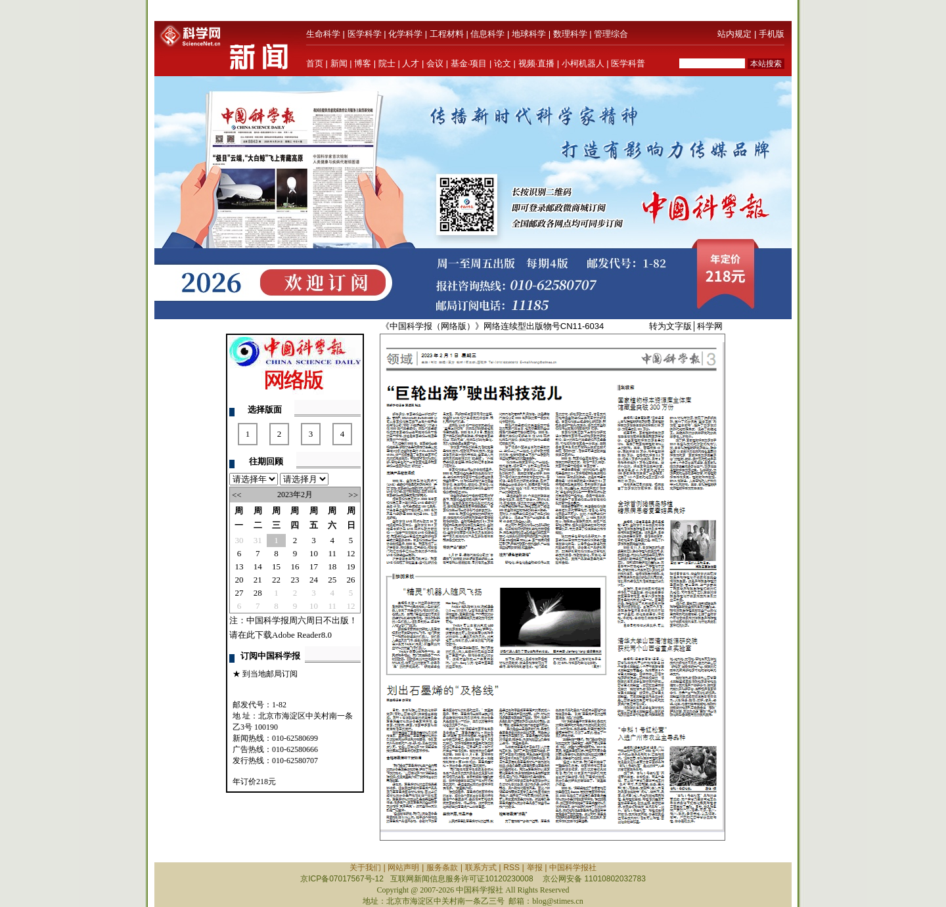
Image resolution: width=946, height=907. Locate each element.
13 (239, 566)
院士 (386, 63)
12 (351, 553)
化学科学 (405, 34)
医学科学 (365, 34)
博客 (362, 63)
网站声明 (403, 867)
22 (276, 580)
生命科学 (323, 34)
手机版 (771, 34)
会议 (434, 63)
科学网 (710, 326)
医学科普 (628, 63)
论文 (502, 63)
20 (239, 580)
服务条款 (442, 867)
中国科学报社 (573, 867)
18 (332, 566)
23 (294, 580)
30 (239, 540)
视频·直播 (536, 63)
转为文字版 (670, 326)
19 (351, 566)
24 (313, 580)
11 (332, 553)
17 (313, 566)
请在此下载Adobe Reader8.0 (280, 635)
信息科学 (487, 34)
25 (332, 580)
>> (353, 495)
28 (258, 593)
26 (351, 580)
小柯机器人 (583, 63)
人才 (410, 63)
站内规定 (734, 34)
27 (239, 593)
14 (258, 566)
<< (237, 495)
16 (294, 566)
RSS (511, 867)
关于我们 (365, 867)
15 (276, 566)
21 (258, 580)
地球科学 (529, 34)
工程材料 (447, 34)
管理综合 (611, 34)
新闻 (339, 63)
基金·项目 (469, 63)
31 (258, 540)
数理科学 (570, 34)
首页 (314, 63)
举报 (535, 867)
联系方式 (481, 867)
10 (313, 553)
